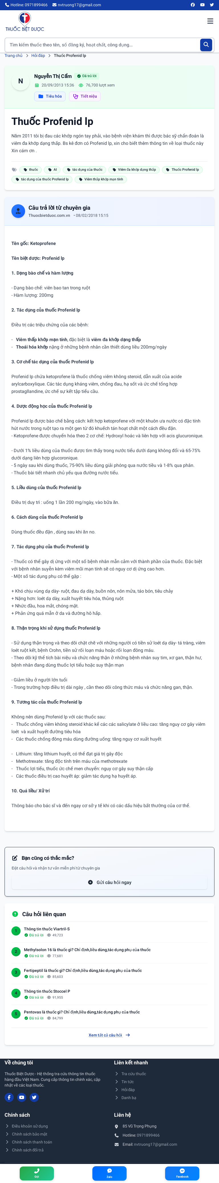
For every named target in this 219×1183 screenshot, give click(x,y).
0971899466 (148, 1135)
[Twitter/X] (212, 5)
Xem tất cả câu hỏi (109, 1035)
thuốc (30, 170)
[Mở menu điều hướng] (210, 22)
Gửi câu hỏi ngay (109, 882)
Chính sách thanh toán (28, 1142)
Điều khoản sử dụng (26, 1126)
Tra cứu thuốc (130, 1073)
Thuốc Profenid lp (182, 170)
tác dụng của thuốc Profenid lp (42, 179)
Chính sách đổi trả (24, 1150)
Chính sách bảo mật (26, 1134)
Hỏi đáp (38, 55)
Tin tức (124, 1081)
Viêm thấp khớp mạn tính (100, 179)
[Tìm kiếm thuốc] (109, 45)
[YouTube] (202, 5)
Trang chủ (14, 55)
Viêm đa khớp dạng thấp (134, 170)
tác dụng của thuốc (84, 170)
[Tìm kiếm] (206, 45)
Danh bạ (125, 1097)
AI (52, 170)
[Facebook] (193, 5)
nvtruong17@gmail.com (155, 1144)
